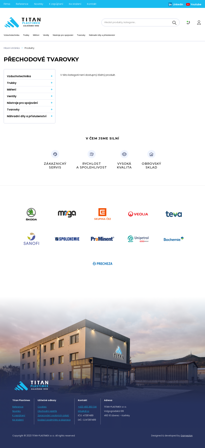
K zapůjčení (56, 4)
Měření (36, 35)
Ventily (46, 35)
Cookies (42, 406)
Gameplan (187, 435)
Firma (7, 4)
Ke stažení (75, 4)
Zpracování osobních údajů (53, 415)
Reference (22, 4)
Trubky (26, 35)
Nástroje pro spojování (63, 35)
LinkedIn (178, 4)
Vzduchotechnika (11, 35)
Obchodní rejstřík (47, 411)
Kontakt (91, 4)
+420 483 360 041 (87, 406)
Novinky (38, 4)
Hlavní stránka (12, 48)
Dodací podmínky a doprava (54, 419)
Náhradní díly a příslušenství (102, 35)
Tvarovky (81, 35)
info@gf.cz (83, 411)
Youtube (196, 4)
